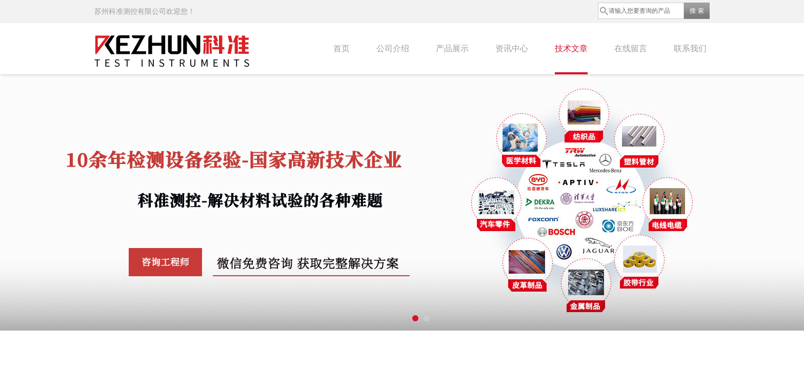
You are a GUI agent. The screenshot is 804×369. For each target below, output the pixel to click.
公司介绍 (392, 48)
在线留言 (630, 48)
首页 (341, 48)
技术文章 (571, 48)
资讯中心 (511, 48)
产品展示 (452, 48)
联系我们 (690, 48)
